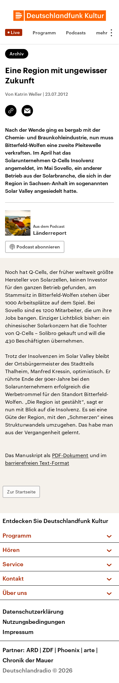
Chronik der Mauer (28, 660)
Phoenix (70, 649)
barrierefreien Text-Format (37, 463)
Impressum (18, 631)
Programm (44, 32)
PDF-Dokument (70, 455)
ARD (34, 649)
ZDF (50, 649)
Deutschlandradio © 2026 (38, 670)
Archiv (17, 53)
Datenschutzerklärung (33, 611)
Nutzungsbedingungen (34, 621)
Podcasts (76, 32)
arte (91, 649)
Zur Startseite (21, 491)
